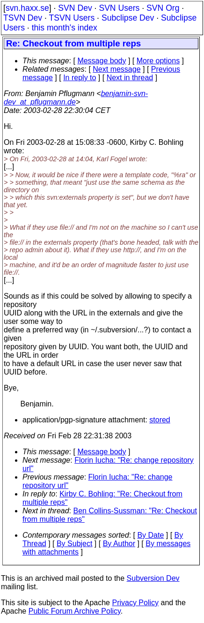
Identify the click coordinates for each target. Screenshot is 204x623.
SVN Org (162, 8)
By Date (150, 535)
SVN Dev (75, 8)
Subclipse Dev (128, 18)
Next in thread (130, 78)
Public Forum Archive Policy (75, 611)
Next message (116, 69)
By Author (119, 544)
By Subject (74, 544)
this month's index (64, 27)
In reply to (79, 78)
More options (158, 61)
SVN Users (119, 8)
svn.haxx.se (27, 8)
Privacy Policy (135, 603)
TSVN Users (72, 18)
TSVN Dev (22, 18)
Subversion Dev (153, 578)
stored (159, 420)
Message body (101, 61)
